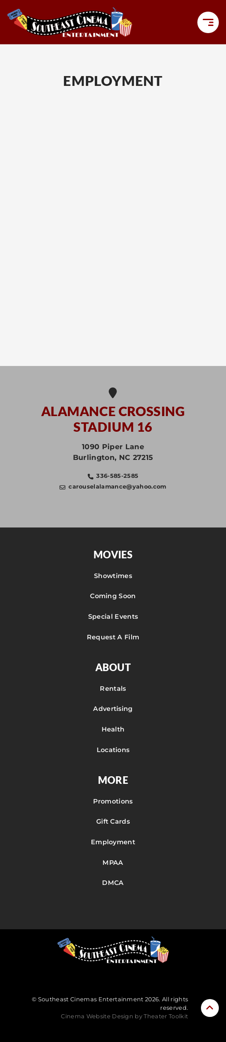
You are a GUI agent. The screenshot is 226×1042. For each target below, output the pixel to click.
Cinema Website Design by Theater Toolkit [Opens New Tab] (124, 1016)
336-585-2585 (117, 475)
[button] (208, 22)
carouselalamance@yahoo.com (117, 486)
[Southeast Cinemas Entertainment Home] (69, 22)
